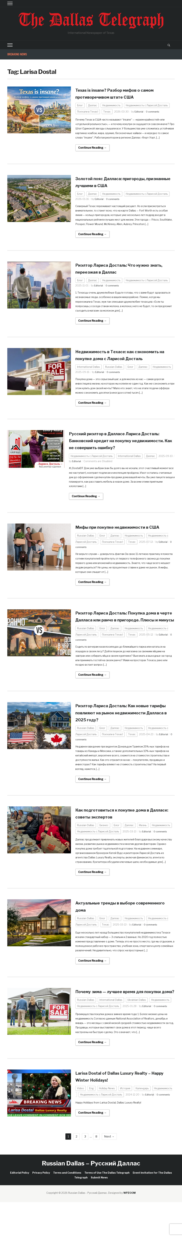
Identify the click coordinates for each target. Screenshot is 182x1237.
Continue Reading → (92, 147)
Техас (107, 111)
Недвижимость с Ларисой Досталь (147, 105)
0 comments (154, 111)
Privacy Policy (41, 1207)
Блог (80, 105)
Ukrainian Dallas (136, 1034)
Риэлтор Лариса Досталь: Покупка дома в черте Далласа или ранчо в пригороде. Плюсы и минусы (119, 641)
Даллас (92, 105)
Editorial (139, 111)
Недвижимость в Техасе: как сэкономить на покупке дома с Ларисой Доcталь (114, 358)
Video (80, 1123)
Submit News (99, 1212)
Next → (109, 1171)
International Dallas (88, 373)
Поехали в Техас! (87, 111)
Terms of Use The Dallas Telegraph (107, 1207)
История (125, 1123)
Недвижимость (111, 105)
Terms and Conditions (67, 1207)
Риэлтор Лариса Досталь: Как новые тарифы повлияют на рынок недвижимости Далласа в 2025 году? (122, 740)
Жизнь (143, 853)
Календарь (142, 1123)
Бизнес (103, 853)
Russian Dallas (113, 373)
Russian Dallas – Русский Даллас (91, 1198)
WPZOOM (129, 1227)
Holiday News (107, 1123)
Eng (91, 1123)
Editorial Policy (19, 1207)
